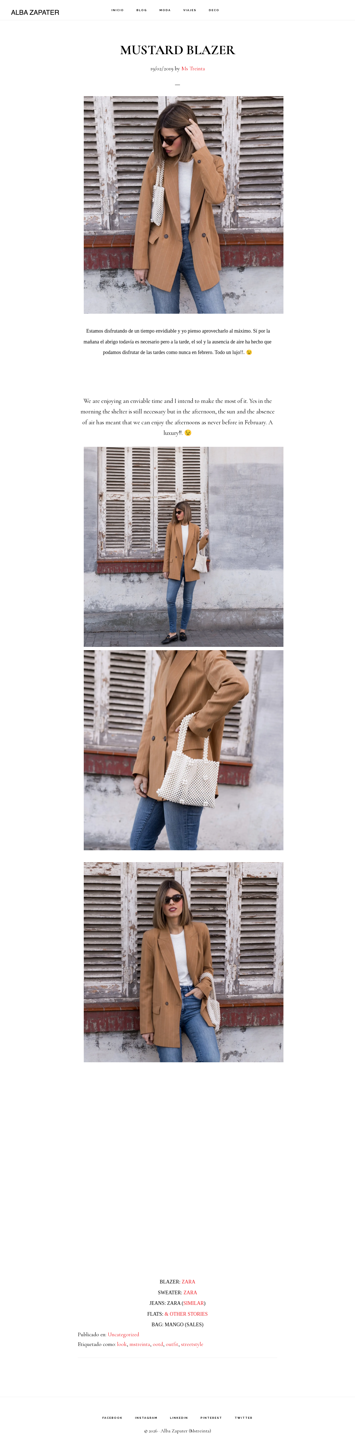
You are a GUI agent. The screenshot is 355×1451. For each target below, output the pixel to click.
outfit (172, 1344)
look (122, 1344)
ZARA (188, 1282)
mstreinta (140, 1344)
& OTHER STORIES (186, 1314)
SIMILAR (193, 1303)
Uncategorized (123, 1334)
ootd (158, 1344)
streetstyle (192, 1344)
